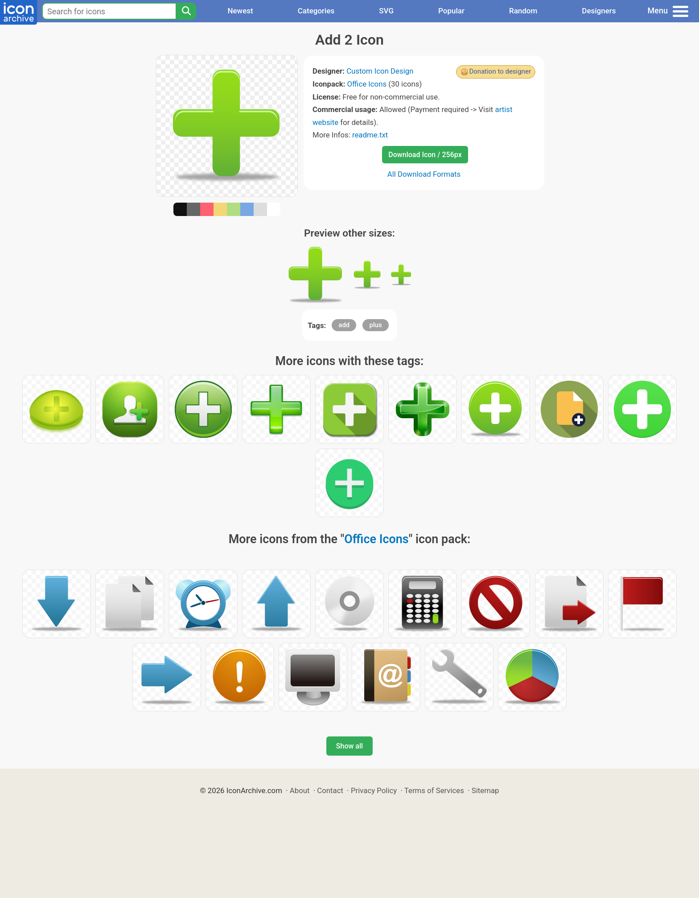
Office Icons (367, 83)
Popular (451, 10)
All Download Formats (424, 174)
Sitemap (485, 790)
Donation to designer (500, 71)
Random (523, 10)
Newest (240, 10)
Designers (599, 10)
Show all (349, 746)
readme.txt (370, 134)
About (300, 790)
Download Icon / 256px (424, 154)
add (344, 325)
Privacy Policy (374, 790)
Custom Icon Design (379, 71)
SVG (386, 10)
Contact (330, 790)
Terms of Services (434, 790)
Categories (316, 10)
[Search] (186, 11)
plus (375, 325)
